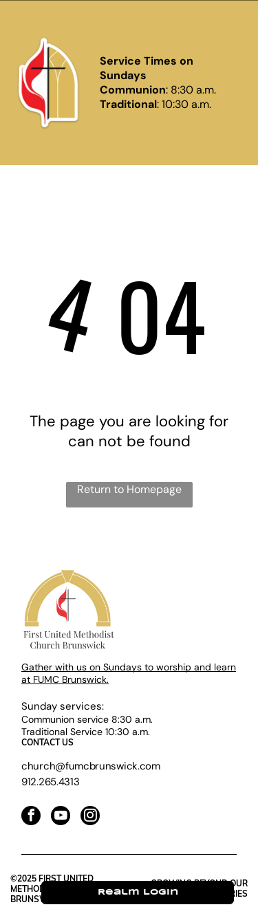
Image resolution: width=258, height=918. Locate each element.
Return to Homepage (129, 489)
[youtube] (60, 817)
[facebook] (31, 817)
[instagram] (90, 817)
